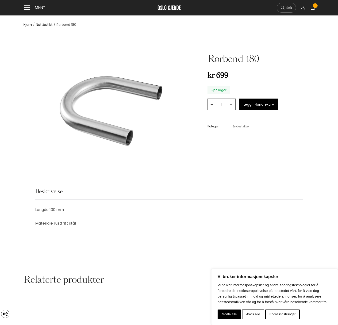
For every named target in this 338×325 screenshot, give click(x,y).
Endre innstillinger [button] (282, 314)
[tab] (49, 194)
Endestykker (241, 126)
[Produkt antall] (221, 104)
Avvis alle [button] (253, 314)
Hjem (27, 25)
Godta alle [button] (229, 314)
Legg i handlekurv (258, 104)
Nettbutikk (44, 25)
